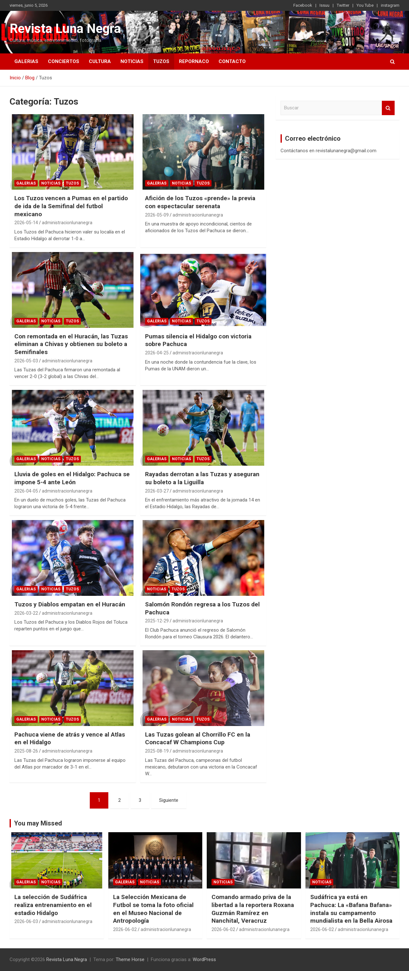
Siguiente (168, 800)
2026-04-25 (157, 352)
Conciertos (63, 61)
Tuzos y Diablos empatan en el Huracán (69, 604)
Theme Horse (130, 959)
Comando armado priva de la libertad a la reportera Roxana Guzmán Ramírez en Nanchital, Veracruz (253, 908)
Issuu (324, 5)
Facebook (302, 5)
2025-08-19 (157, 751)
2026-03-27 (157, 490)
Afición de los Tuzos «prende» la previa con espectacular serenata (200, 202)
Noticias (131, 61)
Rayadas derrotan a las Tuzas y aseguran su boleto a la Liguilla (202, 478)
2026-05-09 (157, 214)
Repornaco (194, 61)
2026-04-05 (26, 490)
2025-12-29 (157, 620)
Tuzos (161, 61)
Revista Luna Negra (65, 28)
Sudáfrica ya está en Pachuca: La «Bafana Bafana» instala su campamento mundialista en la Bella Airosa (351, 908)
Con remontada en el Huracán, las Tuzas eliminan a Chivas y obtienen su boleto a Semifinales (71, 344)
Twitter (343, 5)
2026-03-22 (26, 613)
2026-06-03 (26, 921)
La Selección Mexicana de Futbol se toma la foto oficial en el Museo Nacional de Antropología (153, 908)
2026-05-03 (26, 360)
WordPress (204, 959)
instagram (390, 5)
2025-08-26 (26, 751)
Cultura (100, 61)
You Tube (365, 5)
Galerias (26, 61)
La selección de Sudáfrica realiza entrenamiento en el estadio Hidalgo (53, 904)
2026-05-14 (26, 222)
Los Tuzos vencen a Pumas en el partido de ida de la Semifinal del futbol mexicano (71, 205)
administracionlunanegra (67, 222)
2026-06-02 (125, 929)
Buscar (388, 108)
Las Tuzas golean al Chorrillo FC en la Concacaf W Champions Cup (197, 738)
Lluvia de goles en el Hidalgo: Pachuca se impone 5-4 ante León (72, 478)
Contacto (232, 61)
